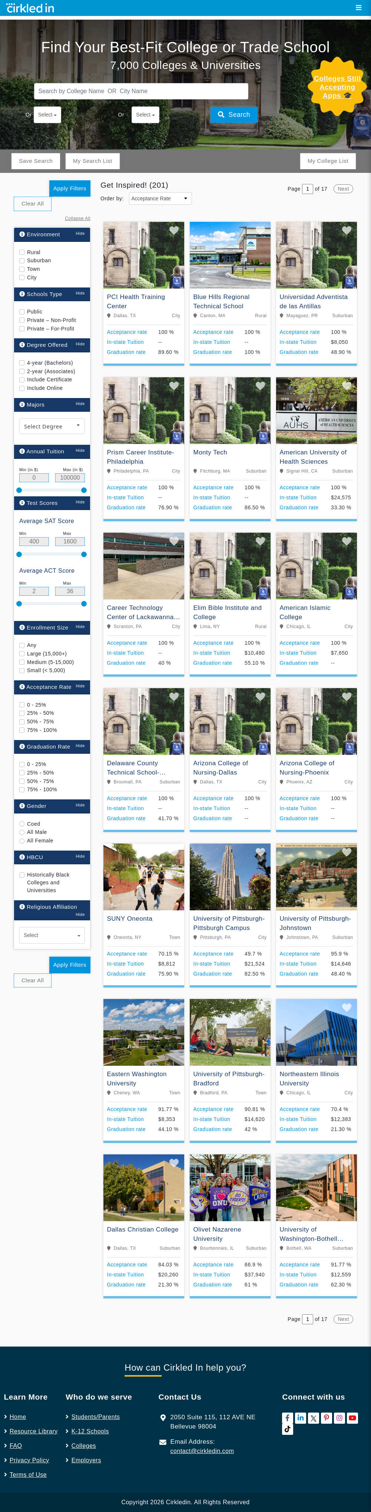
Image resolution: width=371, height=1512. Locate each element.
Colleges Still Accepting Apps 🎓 (337, 67)
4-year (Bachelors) (50, 343)
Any (32, 625)
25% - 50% (40, 693)
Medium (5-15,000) (50, 642)
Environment (39, 214)
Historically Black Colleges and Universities (48, 863)
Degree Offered (43, 325)
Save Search (36, 141)
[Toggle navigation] (358, 8)
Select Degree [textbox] (43, 406)
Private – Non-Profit (51, 300)
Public (34, 292)
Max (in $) (73, 450)
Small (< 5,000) (46, 651)
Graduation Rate (44, 727)
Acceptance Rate (45, 667)
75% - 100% (42, 710)
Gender (32, 786)
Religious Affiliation (48, 887)
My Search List (92, 141)
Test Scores (38, 483)
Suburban (39, 241)
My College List (328, 141)
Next (343, 169)
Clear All (32, 184)
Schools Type (40, 274)
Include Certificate (49, 360)
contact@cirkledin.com (202, 1431)
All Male (37, 812)
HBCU (31, 837)
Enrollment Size (44, 608)
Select (45, 95)
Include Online (45, 368)
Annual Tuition (41, 431)
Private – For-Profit (50, 309)
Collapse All (77, 198)
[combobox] (52, 406)
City (32, 258)
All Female (40, 821)
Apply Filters (69, 168)
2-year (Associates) (51, 352)
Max (67, 514)
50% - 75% (40, 702)
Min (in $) (28, 450)
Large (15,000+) (47, 634)
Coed (33, 804)
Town (33, 249)
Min (22, 514)
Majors (31, 385)
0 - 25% (36, 685)
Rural (33, 233)
